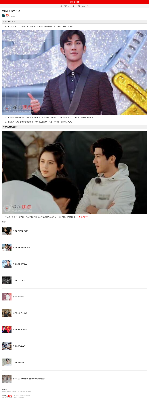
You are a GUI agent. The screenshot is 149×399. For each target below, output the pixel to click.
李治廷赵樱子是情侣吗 (10, 127)
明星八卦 (67, 6)
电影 (73, 6)
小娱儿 (8, 15)
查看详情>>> (83, 217)
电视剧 (78, 6)
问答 (88, 6)
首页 (61, 6)
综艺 (83, 6)
